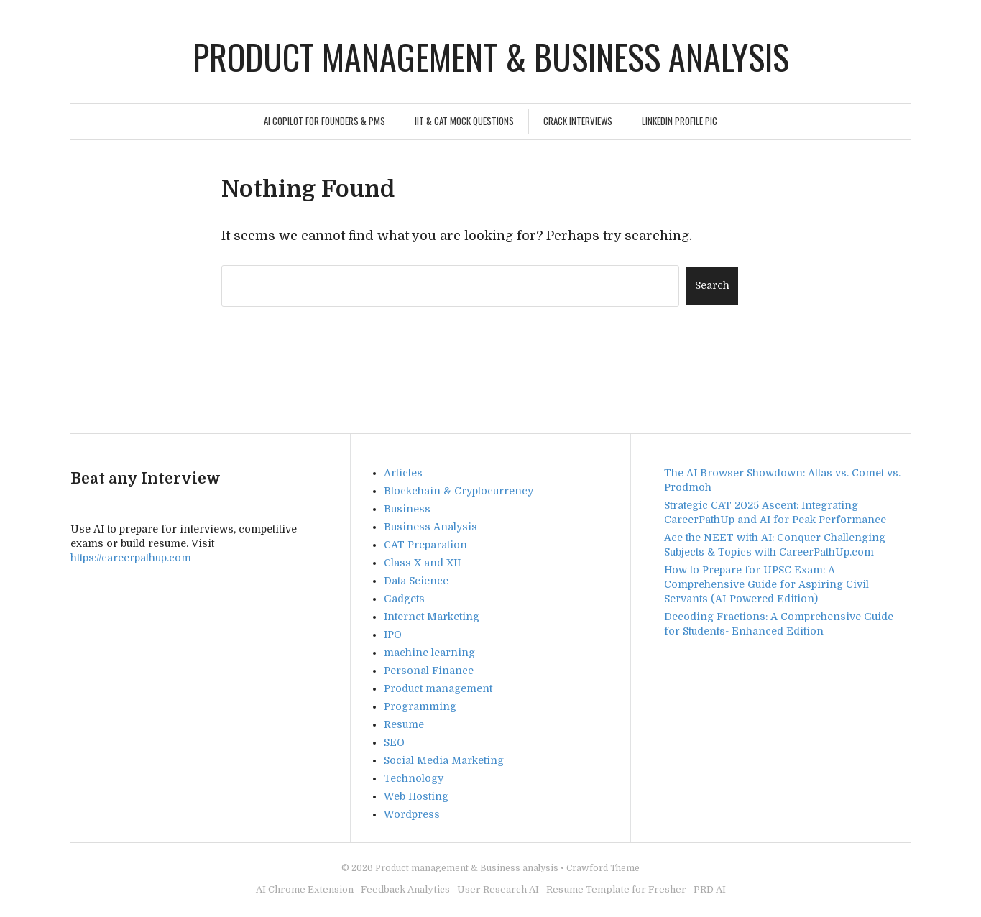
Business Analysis (430, 527)
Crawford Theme (603, 868)
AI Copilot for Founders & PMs (324, 121)
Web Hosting (416, 796)
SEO (394, 742)
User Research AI (498, 889)
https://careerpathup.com (130, 557)
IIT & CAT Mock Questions (464, 121)
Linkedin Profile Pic (679, 121)
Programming (420, 706)
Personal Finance (429, 670)
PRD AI (710, 889)
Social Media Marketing (444, 760)
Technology (413, 778)
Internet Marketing (431, 616)
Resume (404, 724)
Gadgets (404, 598)
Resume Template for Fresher (616, 889)
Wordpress (412, 814)
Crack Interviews (577, 121)
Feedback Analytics (405, 889)
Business (407, 509)
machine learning (429, 652)
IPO (393, 634)
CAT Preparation (425, 544)
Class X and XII (422, 562)
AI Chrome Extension (305, 889)
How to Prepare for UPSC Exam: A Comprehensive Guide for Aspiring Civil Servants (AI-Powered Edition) (766, 584)
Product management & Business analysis (491, 56)
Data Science (416, 580)
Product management (438, 688)
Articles (403, 473)
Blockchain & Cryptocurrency (458, 491)
